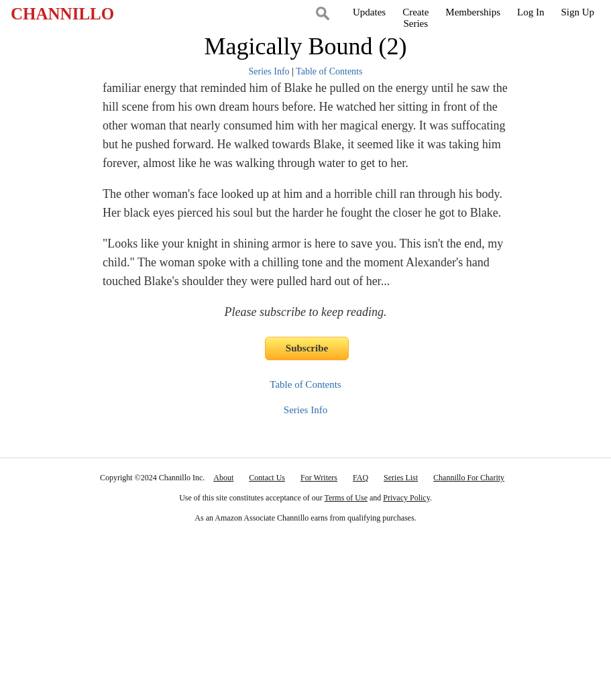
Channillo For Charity (468, 477)
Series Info (269, 71)
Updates (369, 12)
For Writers (318, 477)
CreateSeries (415, 18)
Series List (401, 477)
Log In (530, 12)
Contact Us (267, 477)
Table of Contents (329, 71)
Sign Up (577, 12)
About (223, 477)
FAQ (360, 477)
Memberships (472, 12)
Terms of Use (346, 497)
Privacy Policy (406, 497)
